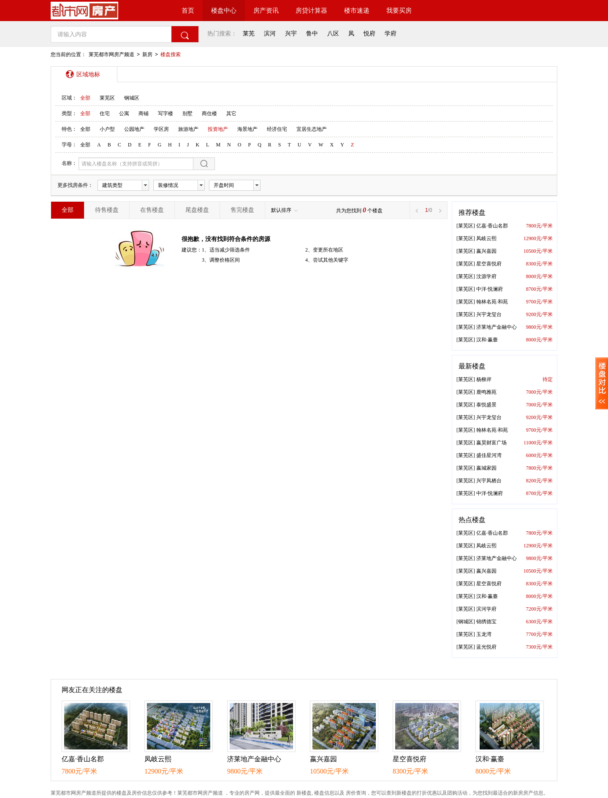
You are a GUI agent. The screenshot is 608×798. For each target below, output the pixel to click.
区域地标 (88, 74)
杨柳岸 (483, 379)
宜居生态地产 (311, 129)
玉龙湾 (483, 634)
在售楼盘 (152, 210)
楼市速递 (356, 10)
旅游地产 (188, 129)
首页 (188, 10)
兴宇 (291, 33)
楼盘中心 (223, 10)
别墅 (187, 113)
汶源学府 (486, 276)
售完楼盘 (242, 210)
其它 (231, 113)
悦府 (369, 33)
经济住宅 (277, 129)
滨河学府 (486, 609)
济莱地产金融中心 (496, 327)
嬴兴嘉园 (486, 251)
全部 (85, 98)
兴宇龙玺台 (489, 314)
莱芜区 (107, 98)
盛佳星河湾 (489, 455)
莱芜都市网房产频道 (111, 54)
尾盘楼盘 (197, 210)
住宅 (105, 113)
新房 (147, 54)
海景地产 (247, 129)
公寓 (124, 113)
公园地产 (134, 129)
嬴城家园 (486, 468)
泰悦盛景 (486, 405)
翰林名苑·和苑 (492, 302)
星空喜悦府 (489, 264)
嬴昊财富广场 (491, 443)
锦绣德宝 (486, 622)
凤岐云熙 (486, 238)
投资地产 (218, 129)
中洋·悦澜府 (489, 289)
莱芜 (249, 33)
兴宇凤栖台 (489, 481)
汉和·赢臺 (487, 340)
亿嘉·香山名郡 (492, 226)
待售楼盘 (107, 210)
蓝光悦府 (486, 647)
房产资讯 (266, 10)
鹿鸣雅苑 (486, 392)
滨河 (270, 33)
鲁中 (312, 33)
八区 (333, 33)
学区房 (161, 129)
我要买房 (399, 10)
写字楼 (165, 113)
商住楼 (209, 113)
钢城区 (131, 98)
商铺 (143, 113)
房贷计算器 (311, 10)
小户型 (107, 129)
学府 (390, 33)
